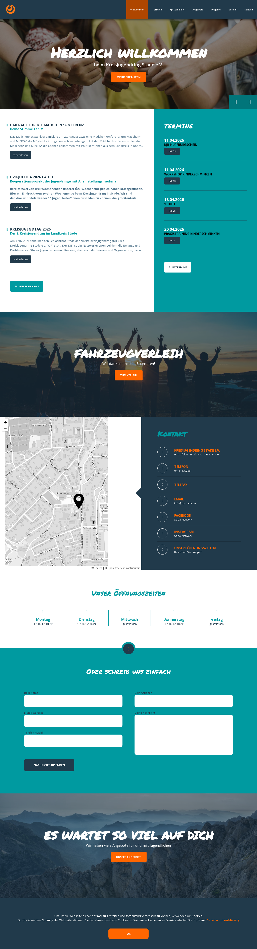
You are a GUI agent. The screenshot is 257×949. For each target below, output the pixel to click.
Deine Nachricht (145, 712)
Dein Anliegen (143, 693)
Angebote (198, 9)
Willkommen (137, 9)
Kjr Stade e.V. (177, 9)
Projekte (216, 9)
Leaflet (97, 568)
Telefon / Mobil (34, 732)
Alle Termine (178, 267)
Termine (157, 9)
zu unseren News (26, 286)
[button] (236, 102)
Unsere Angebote (128, 857)
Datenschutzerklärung (223, 920)
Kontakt (249, 9)
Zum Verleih (128, 375)
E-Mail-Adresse (33, 712)
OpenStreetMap (116, 568)
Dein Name (31, 693)
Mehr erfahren (129, 77)
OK (129, 934)
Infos (172, 151)
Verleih (233, 9)
